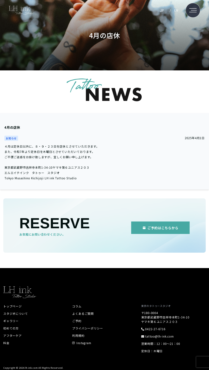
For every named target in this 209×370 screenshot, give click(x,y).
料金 (6, 343)
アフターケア (12, 335)
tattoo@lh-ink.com (157, 336)
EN (176, 10)
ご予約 (76, 321)
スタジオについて (15, 313)
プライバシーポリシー (87, 328)
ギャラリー (11, 321)
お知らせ (11, 138)
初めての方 (11, 328)
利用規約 (78, 335)
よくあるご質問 (83, 313)
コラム (76, 306)
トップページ (12, 306)
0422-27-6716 (153, 329)
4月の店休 (12, 127)
